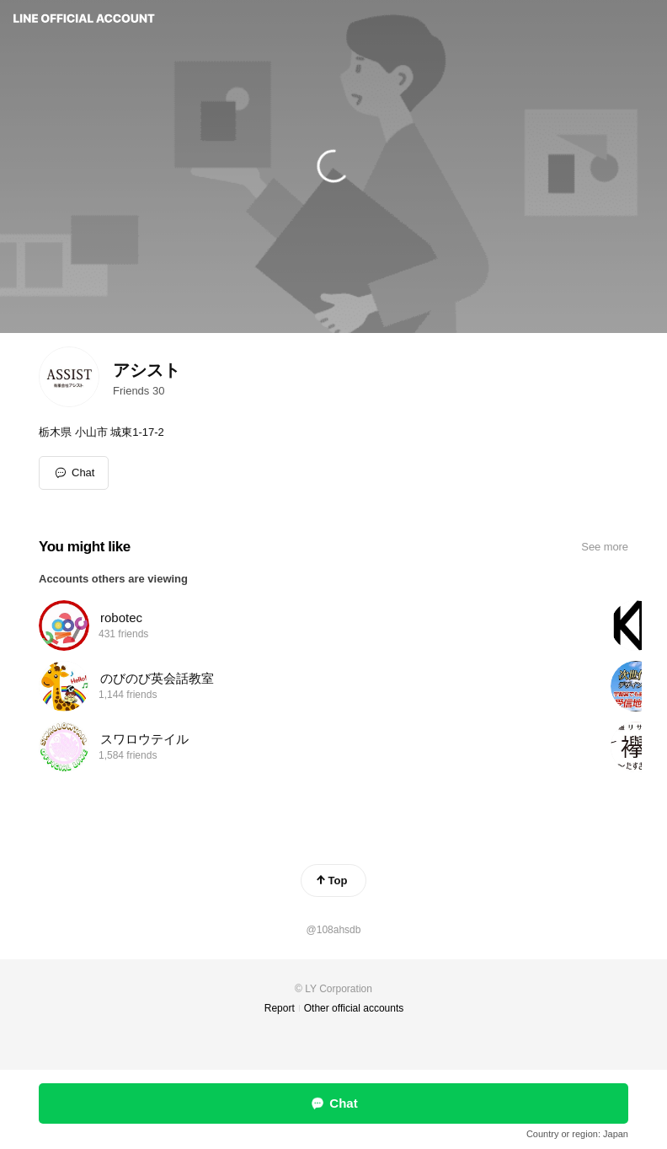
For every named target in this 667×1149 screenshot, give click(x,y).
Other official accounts (354, 1008)
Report (279, 1008)
